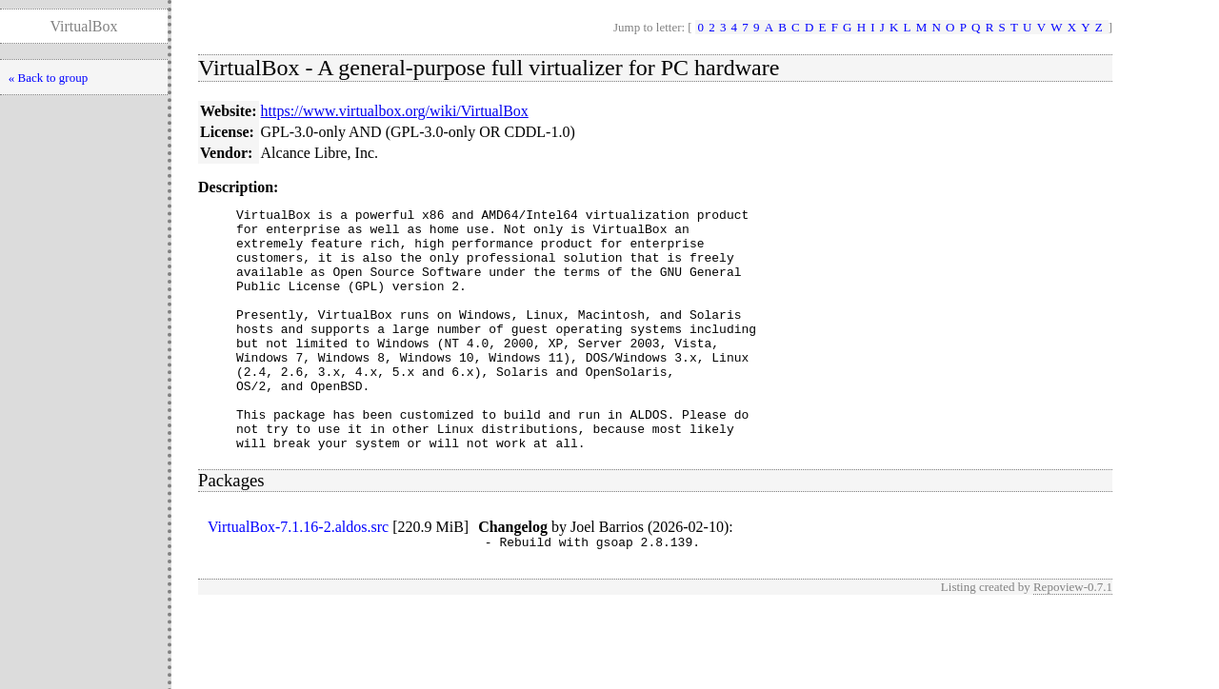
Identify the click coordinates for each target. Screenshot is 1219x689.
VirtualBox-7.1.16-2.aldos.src (298, 575)
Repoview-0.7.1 (1072, 638)
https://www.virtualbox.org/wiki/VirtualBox (395, 111)
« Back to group (48, 77)
